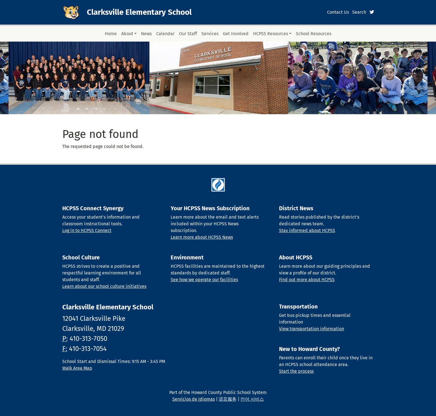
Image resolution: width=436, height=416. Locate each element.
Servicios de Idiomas (193, 399)
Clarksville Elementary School (139, 12)
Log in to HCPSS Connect (86, 230)
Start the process (296, 371)
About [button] (127, 33)
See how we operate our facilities (204, 279)
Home (111, 33)
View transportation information (311, 328)
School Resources (313, 33)
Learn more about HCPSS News (202, 237)
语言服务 (228, 399)
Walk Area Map (77, 368)
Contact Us (338, 12)
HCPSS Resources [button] (270, 33)
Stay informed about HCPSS (307, 230)
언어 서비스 (252, 399)
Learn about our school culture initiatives (104, 286)
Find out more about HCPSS (307, 279)
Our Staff (188, 33)
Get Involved (236, 33)
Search (359, 12)
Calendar (165, 33)
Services (209, 33)
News (146, 33)
